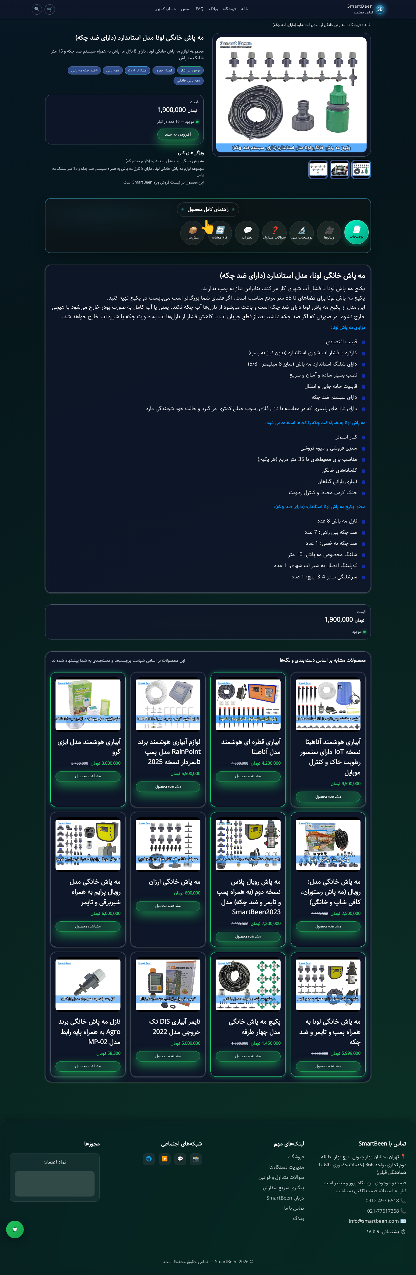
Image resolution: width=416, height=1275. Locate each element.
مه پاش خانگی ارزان (174, 881)
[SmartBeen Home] (365, 9)
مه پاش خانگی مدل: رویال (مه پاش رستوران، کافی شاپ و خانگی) (330, 892)
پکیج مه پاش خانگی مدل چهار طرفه (255, 1026)
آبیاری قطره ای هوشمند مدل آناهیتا (251, 747)
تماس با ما (294, 1208)
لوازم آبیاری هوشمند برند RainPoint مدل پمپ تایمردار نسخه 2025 (169, 752)
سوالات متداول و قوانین (281, 1177)
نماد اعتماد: (54, 1162)
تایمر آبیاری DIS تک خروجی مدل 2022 (174, 1026)
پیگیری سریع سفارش (283, 1188)
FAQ (199, 9)
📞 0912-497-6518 (386, 1201)
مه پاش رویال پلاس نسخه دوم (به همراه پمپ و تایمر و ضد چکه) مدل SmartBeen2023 (249, 897)
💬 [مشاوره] (15, 1229)
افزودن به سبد (178, 134)
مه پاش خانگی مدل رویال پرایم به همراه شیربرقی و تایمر (95, 892)
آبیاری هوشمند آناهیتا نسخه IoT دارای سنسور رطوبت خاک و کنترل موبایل (330, 757)
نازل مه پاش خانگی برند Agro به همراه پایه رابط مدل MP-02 (89, 1032)
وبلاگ (213, 9)
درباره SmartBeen (285, 1198)
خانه (244, 9)
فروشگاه (229, 9)
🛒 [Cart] (49, 9)
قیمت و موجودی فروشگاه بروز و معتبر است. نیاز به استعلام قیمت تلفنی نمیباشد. (364, 1187)
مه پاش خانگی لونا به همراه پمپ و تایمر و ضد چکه (329, 1032)
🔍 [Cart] (37, 9)
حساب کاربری (165, 9)
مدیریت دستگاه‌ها (286, 1167)
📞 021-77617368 (386, 1211)
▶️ (165, 1159)
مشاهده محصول (328, 796)
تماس (185, 9)
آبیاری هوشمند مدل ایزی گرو (88, 747)
